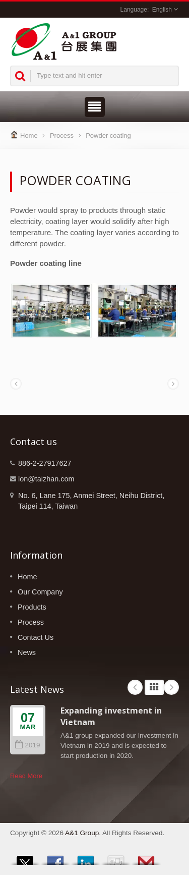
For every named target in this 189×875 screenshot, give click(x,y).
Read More (26, 776)
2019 (27, 745)
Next (171, 687)
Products (32, 607)
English (162, 9)
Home (29, 135)
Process (62, 135)
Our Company (40, 592)
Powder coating (108, 135)
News (27, 652)
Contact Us (35, 637)
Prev (135, 687)
